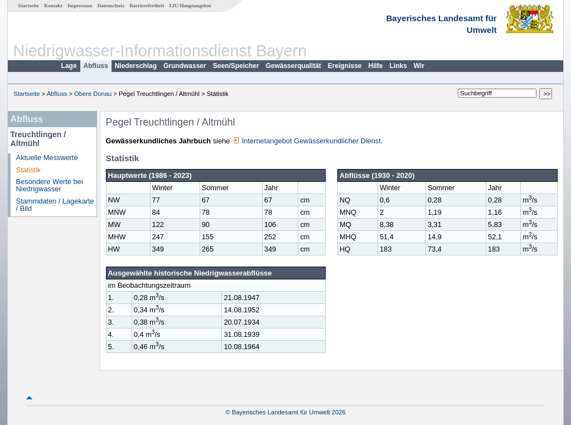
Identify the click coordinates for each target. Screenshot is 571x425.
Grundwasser (184, 66)
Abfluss (96, 66)
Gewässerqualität (293, 66)
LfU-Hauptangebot (190, 5)
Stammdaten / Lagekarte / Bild (55, 204)
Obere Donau (93, 93)
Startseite (28, 5)
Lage (69, 66)
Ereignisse (345, 66)
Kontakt (53, 5)
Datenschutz (111, 5)
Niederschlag (136, 66)
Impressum (79, 5)
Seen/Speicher (236, 66)
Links (398, 66)
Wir (419, 66)
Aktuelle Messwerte (47, 157)
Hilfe (376, 66)
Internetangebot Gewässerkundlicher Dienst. (307, 141)
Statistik (28, 170)
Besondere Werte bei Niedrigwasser (49, 185)
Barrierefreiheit (146, 5)
